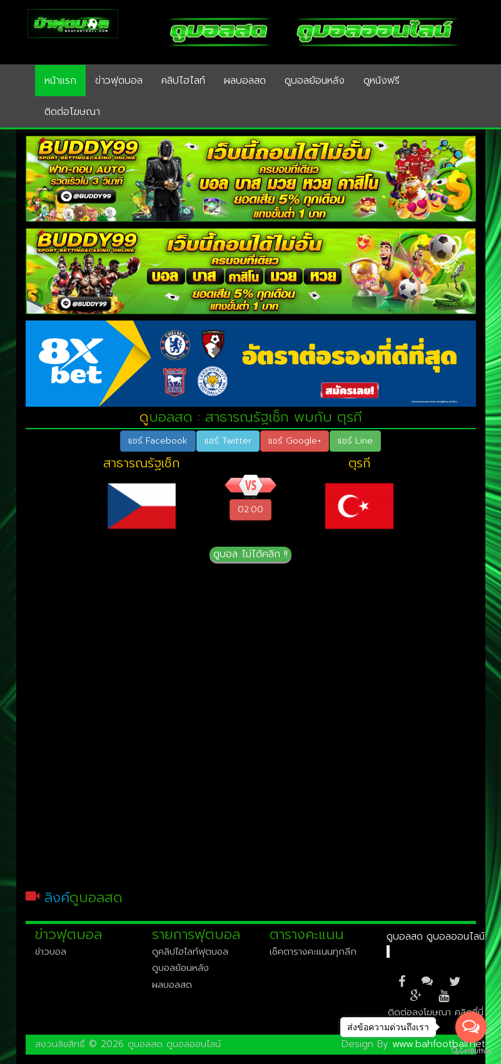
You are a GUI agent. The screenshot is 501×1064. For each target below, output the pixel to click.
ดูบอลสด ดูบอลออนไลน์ (436, 936)
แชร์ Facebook (158, 440)
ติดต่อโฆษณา (72, 111)
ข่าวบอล (50, 951)
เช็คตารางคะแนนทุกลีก (313, 951)
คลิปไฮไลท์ (183, 80)
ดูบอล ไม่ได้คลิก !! (250, 554)
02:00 (250, 509)
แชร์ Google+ (294, 440)
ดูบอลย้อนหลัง (315, 80)
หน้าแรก (60, 80)
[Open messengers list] (471, 1027)
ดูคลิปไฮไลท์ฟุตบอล (190, 951)
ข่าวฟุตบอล (119, 80)
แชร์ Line (355, 440)
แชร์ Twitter (228, 440)
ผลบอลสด (245, 80)
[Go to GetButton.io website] (471, 1051)
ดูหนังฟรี (381, 80)
